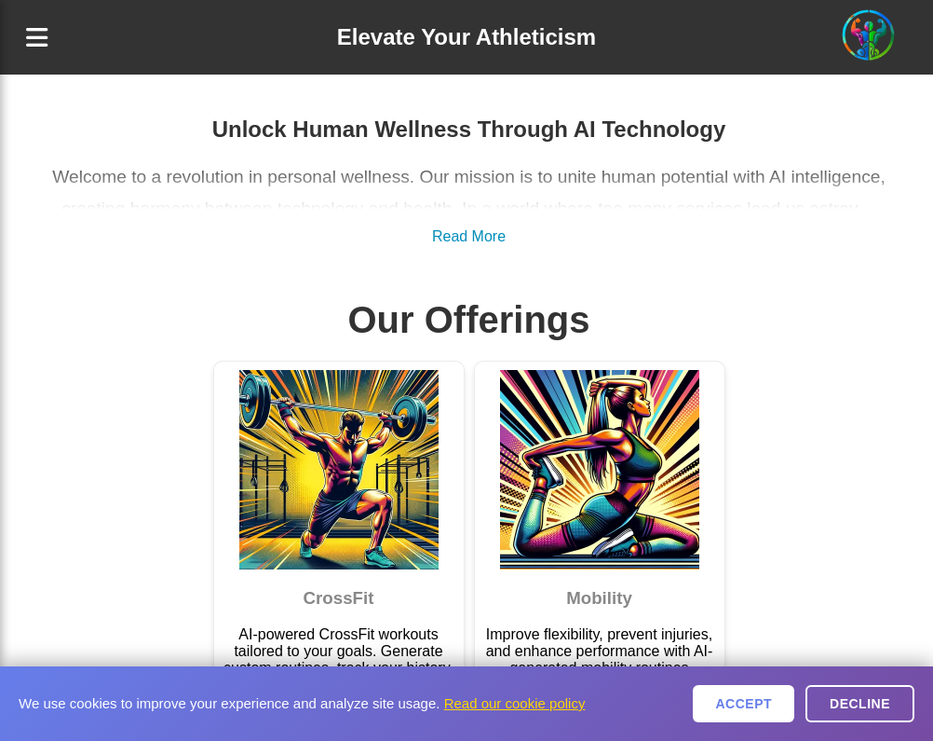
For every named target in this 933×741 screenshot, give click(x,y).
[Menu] (37, 37)
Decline (860, 703)
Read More (469, 236)
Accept (743, 703)
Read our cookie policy (515, 703)
